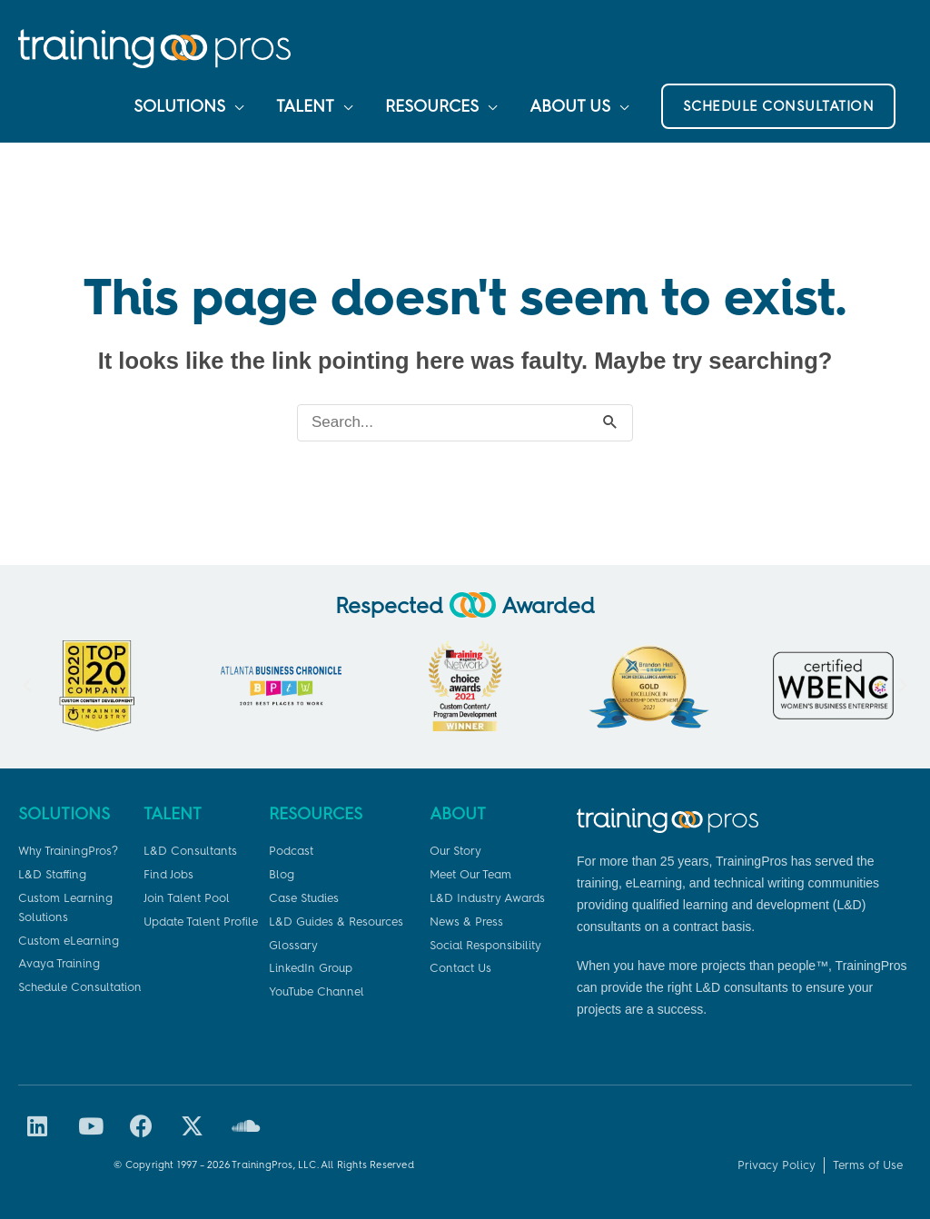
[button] (778, 106)
